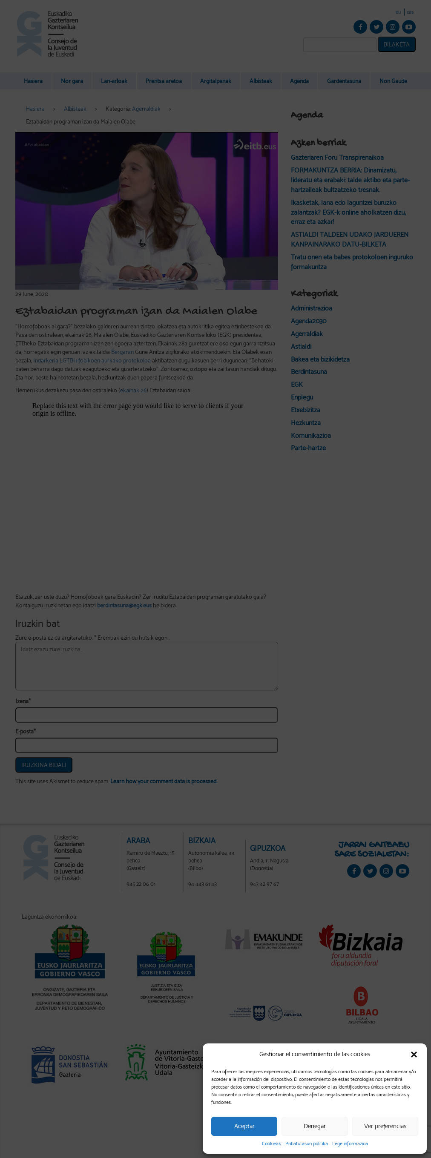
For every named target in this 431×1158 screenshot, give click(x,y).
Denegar (315, 1126)
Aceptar (244, 1126)
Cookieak (271, 1144)
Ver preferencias (385, 1126)
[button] (414, 1054)
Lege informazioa (350, 1144)
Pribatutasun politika (306, 1144)
